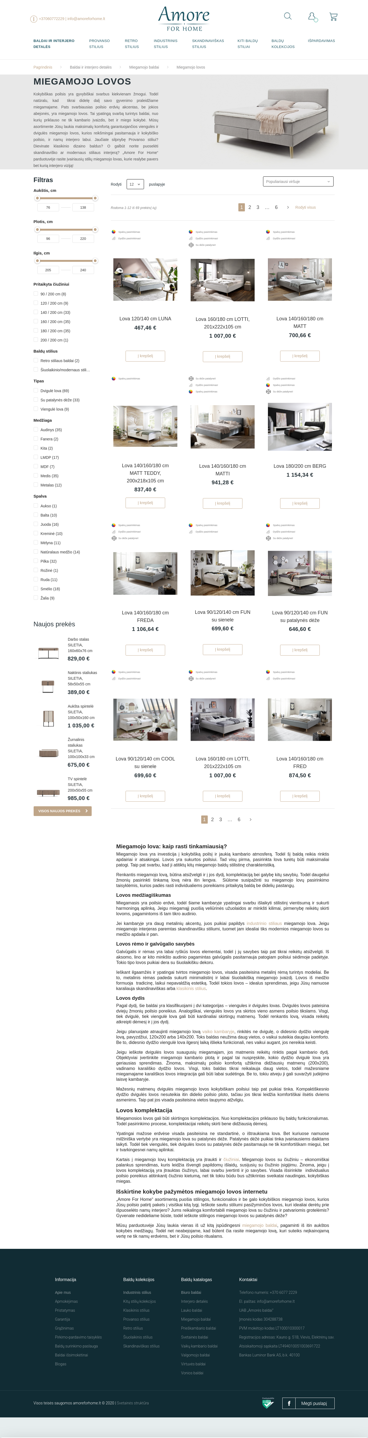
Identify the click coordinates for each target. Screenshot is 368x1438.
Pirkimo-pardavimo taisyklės (78, 1358)
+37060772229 (51, 19)
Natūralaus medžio (60, 552)
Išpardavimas (321, 41)
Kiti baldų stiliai (248, 44)
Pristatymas (65, 1331)
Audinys (51, 430)
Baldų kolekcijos (283, 44)
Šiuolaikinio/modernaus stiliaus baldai (65, 370)
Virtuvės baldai (193, 1384)
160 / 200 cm (56, 322)
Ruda (49, 580)
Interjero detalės (194, 1322)
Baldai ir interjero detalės (54, 44)
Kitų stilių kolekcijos (139, 1322)
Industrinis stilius (165, 44)
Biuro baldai (191, 1313)
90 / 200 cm (53, 294)
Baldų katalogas (196, 1300)
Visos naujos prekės (60, 812)
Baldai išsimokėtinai (71, 1375)
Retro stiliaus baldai (60, 361)
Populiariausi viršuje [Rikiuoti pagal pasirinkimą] (299, 181)
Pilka (49, 561)
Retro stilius (132, 44)
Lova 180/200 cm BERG (300, 476)
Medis (50, 476)
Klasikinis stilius (136, 1331)
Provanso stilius (99, 44)
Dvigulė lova (55, 391)
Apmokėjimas (66, 1322)
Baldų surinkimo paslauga (76, 1367)
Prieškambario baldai (198, 1349)
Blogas (60, 1384)
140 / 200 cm (56, 312)
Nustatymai (309, 1423)
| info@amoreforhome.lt (85, 19)
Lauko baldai (191, 1331)
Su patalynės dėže (60, 400)
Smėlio (50, 589)
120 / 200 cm (54, 303)
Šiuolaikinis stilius (138, 1358)
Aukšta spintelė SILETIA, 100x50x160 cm (81, 713)
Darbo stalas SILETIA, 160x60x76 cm (80, 645)
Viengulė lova (55, 409)
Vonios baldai (192, 1393)
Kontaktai (248, 1300)
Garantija (62, 1340)
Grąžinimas (64, 1349)
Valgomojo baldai (195, 1375)
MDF (48, 467)
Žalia (48, 598)
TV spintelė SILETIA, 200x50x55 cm (80, 786)
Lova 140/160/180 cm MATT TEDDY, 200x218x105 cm (145, 483)
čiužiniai (231, 1180)
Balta (49, 515)
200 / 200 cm (54, 340)
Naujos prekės (54, 624)
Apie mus (63, 1313)
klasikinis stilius (191, 1009)
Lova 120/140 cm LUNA (145, 324)
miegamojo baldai (259, 1246)
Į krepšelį (145, 361)
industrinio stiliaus (264, 944)
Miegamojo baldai (196, 1340)
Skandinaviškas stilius (208, 44)
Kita (47, 448)
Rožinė (49, 570)
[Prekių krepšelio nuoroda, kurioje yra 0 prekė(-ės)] (333, 16)
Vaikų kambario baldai (199, 1367)
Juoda (50, 524)
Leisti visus (253, 1421)
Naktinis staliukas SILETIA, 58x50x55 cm (82, 679)
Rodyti (116, 184)
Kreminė (52, 533)
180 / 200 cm (56, 331)
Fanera (49, 439)
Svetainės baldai (194, 1358)
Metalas (51, 485)
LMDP (50, 457)
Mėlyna (51, 543)
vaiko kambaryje (218, 1052)
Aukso (49, 506)
